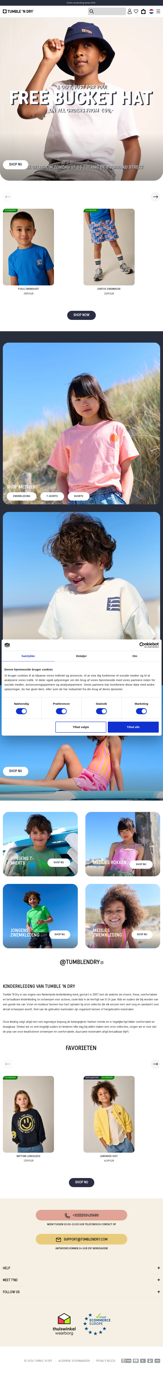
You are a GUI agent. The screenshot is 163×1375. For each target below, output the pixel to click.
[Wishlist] (136, 11)
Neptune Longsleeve (28, 1159)
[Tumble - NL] (18, 11)
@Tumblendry (80, 963)
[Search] (107, 11)
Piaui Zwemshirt (28, 292)
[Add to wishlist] (51, 211)
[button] (155, 197)
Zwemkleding (21, 496)
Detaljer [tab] (81, 656)
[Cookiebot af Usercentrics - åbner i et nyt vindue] (142, 645)
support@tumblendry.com (81, 1240)
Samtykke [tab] (28, 656)
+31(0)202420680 (81, 1216)
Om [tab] (135, 656)
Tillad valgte (81, 727)
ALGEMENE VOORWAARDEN (74, 1360)
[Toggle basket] (143, 11)
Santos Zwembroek (109, 292)
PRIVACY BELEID (105, 1360)
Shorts (78, 496)
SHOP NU (15, 164)
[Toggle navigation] (157, 11)
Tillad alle (133, 727)
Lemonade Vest (109, 1159)
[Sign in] (129, 11)
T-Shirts (52, 496)
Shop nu (15, 771)
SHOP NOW (81, 315)
